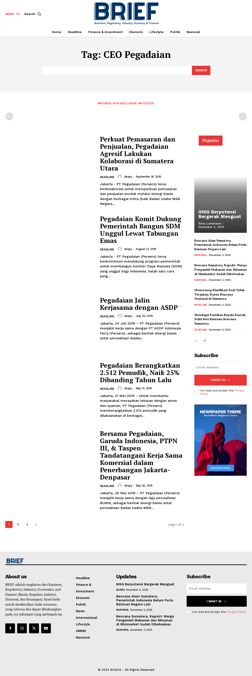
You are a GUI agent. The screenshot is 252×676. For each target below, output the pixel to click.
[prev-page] (9, 116)
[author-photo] (120, 177)
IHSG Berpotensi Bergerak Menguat (218, 214)
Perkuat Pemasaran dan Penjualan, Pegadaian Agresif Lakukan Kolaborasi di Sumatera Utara (138, 154)
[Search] (201, 70)
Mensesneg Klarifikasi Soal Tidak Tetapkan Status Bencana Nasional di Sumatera (219, 294)
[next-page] (36, 524)
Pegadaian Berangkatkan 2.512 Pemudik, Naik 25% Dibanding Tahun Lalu (140, 372)
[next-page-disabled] (243, 116)
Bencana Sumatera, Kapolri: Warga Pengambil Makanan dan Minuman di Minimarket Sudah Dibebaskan (220, 269)
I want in (220, 380)
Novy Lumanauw (209, 223)
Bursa (120, 589)
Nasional (200, 255)
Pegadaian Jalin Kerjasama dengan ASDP (139, 304)
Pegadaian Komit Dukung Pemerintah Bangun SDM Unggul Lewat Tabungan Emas (141, 229)
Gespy (128, 176)
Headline (107, 177)
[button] (33, 13)
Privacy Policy (236, 612)
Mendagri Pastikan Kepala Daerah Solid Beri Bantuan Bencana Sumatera (220, 319)
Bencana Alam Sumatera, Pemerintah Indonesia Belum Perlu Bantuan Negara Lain (220, 244)
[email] (220, 367)
